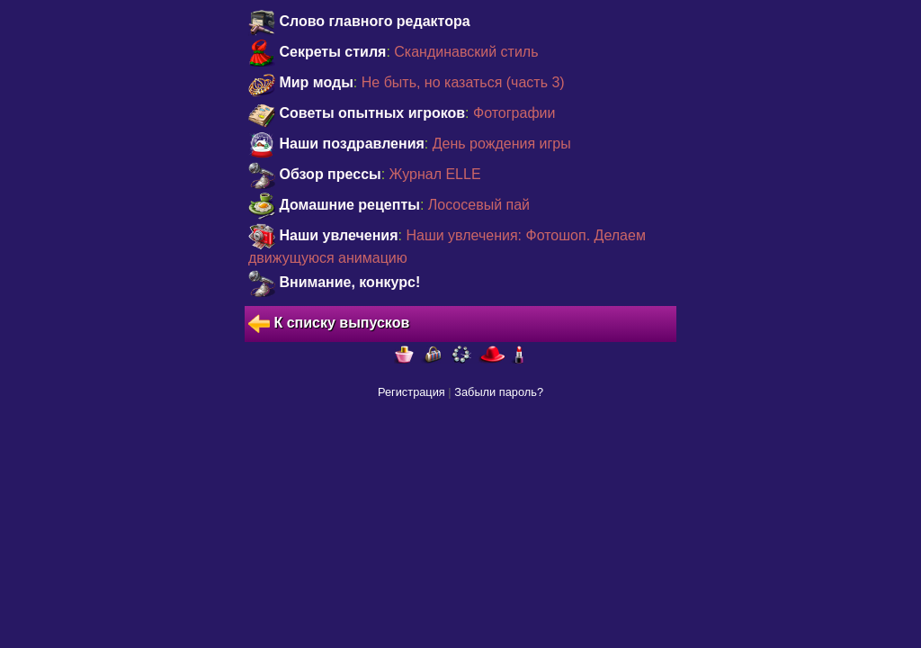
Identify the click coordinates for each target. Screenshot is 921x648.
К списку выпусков (328, 324)
